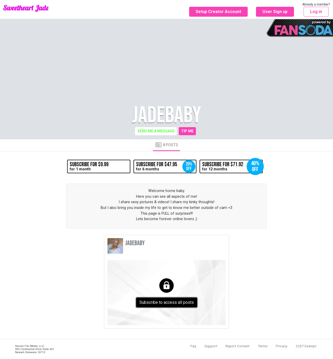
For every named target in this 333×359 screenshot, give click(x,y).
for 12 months (232, 166)
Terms (262, 346)
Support (210, 346)
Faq (193, 346)
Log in (316, 11)
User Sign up (274, 11)
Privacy (281, 346)
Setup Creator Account (218, 11)
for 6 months (165, 166)
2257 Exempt (306, 346)
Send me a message (155, 131)
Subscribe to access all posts (166, 302)
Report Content (237, 346)
